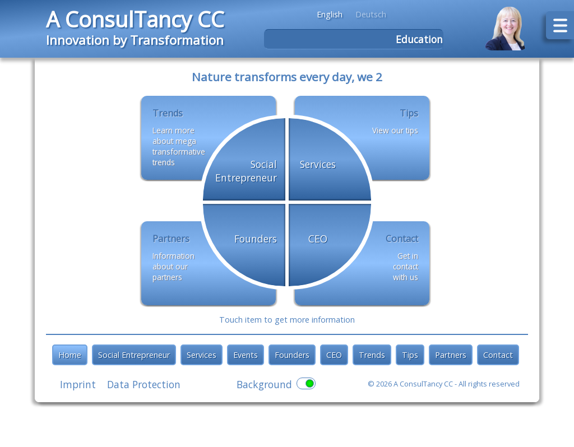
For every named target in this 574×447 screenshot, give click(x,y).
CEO (334, 355)
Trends (372, 355)
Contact (498, 355)
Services (201, 355)
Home (69, 355)
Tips (410, 355)
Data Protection (143, 384)
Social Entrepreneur (134, 355)
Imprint (78, 384)
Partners (450, 355)
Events (245, 355)
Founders (292, 355)
